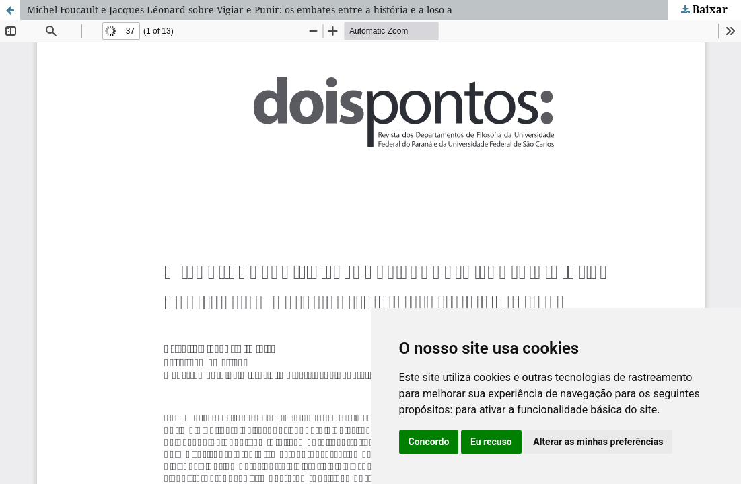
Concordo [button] (429, 441)
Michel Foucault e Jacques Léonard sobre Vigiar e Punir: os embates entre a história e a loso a (239, 9)
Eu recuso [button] (491, 441)
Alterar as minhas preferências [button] (598, 441)
